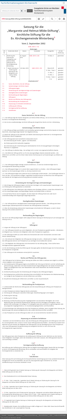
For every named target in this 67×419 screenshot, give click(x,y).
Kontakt (4, 415)
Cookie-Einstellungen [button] (60, 415)
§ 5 (3, 93)
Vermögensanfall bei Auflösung (18, 108)
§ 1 (3, 84)
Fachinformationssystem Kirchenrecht (19, 3)
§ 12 (3, 108)
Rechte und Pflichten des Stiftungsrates (20, 99)
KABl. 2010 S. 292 (34, 56)
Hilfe (51, 415)
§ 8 (3, 99)
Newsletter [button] (11, 415)
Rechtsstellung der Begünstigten (18, 95)
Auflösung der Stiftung (15, 106)
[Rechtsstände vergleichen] (43, 19)
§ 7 (3, 97)
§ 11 (3, 106)
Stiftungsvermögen (14, 88)
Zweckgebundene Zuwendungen (18, 93)
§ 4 (3, 90)
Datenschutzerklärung (30, 415)
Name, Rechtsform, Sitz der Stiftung (19, 84)
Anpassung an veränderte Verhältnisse (20, 104)
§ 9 (3, 101)
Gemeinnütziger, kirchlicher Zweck (19, 86)
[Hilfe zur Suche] (21, 10)
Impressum (19, 415)
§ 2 (3, 86)
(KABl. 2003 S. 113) (33, 46)
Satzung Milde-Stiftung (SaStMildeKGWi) (16, 19)
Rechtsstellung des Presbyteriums (18, 101)
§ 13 (3, 110)
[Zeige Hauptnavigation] (63, 3)
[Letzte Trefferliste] (25, 10)
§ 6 (3, 95)
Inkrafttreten (12, 110)
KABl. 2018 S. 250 (37, 68)
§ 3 (3, 88)
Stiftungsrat (12, 97)
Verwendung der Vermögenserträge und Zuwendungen (25, 90)
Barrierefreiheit (43, 415)
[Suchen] (30, 10)
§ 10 (3, 104)
